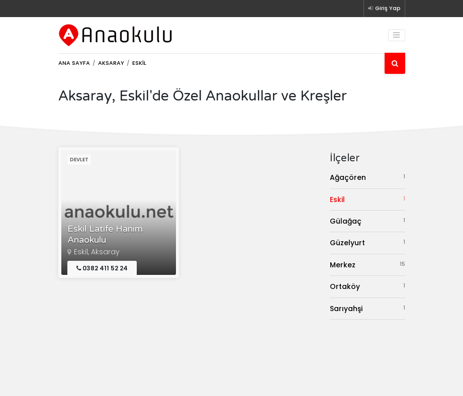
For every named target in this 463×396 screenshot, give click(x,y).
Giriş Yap (384, 8)
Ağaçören (367, 177)
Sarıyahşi (367, 308)
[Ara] (395, 63)
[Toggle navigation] (396, 35)
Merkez (367, 264)
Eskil (367, 199)
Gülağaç (367, 221)
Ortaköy (367, 286)
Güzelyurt (367, 242)
